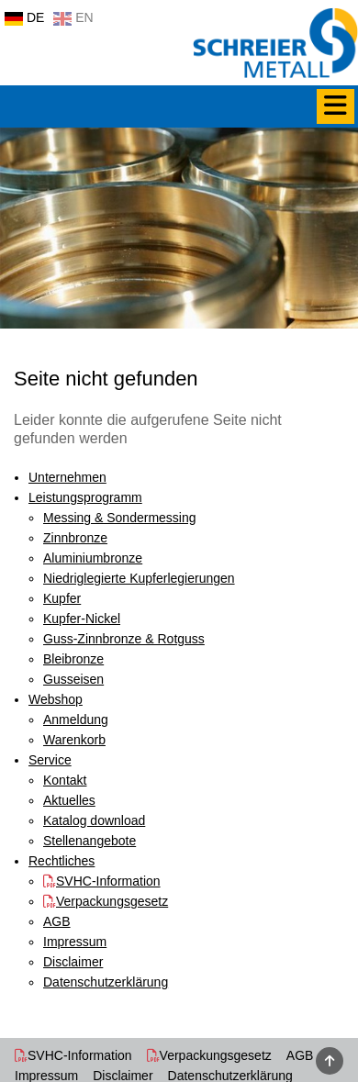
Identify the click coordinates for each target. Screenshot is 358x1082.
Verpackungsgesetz (216, 1055)
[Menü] (335, 106)
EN (73, 17)
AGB (300, 1055)
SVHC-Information (80, 1055)
